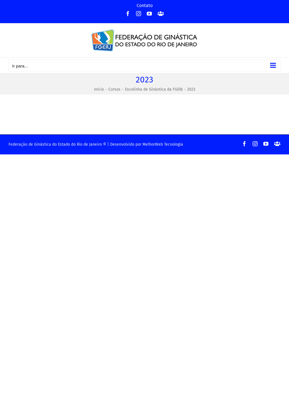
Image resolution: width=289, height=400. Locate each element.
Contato (145, 5)
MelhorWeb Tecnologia (163, 144)
